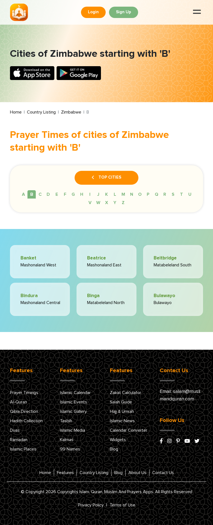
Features (65, 472)
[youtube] (187, 441)
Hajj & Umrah (122, 411)
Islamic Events (73, 402)
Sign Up (123, 12)
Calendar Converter (128, 430)
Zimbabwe (71, 112)
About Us (137, 472)
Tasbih (66, 421)
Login (93, 12)
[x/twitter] (196, 441)
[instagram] (169, 441)
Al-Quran (18, 402)
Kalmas (66, 439)
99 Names (70, 449)
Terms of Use (122, 505)
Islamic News (122, 421)
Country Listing (41, 112)
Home (16, 112)
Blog (114, 449)
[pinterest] (178, 441)
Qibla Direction (24, 411)
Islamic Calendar (75, 392)
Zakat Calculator (125, 392)
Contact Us (163, 472)
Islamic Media (72, 430)
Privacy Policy (91, 505)
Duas (15, 430)
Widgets (118, 439)
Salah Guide (121, 402)
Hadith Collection (26, 421)
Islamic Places (23, 449)
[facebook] (161, 441)
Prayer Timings (24, 392)
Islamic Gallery (73, 411)
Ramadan (18, 439)
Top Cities (106, 178)
